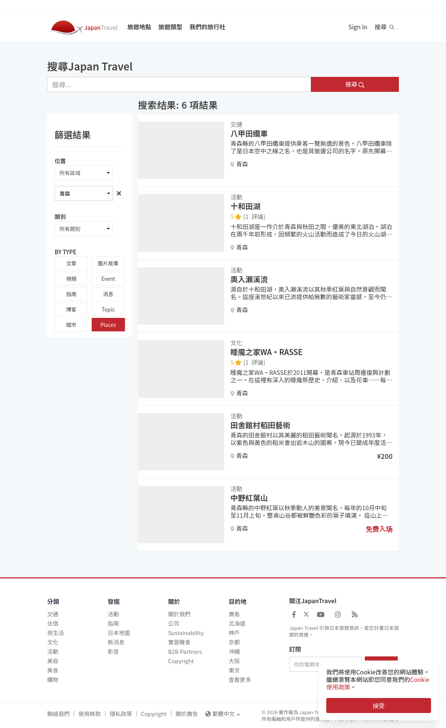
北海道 (237, 623)
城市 (71, 324)
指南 (71, 294)
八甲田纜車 (249, 133)
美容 (52, 661)
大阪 (234, 661)
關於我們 (179, 614)
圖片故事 (108, 263)
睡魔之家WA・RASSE (266, 351)
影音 (113, 651)
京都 (234, 642)
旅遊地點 (139, 26)
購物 (52, 679)
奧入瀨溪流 (249, 279)
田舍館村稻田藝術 (260, 424)
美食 (52, 670)
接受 (379, 705)
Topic (107, 309)
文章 (71, 263)
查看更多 (240, 679)
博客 (71, 309)
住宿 (52, 623)
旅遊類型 (170, 26)
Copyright (181, 661)
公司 (173, 623)
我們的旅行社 (207, 26)
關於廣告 (186, 714)
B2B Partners (185, 651)
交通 (52, 614)
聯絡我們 (58, 714)
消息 (108, 294)
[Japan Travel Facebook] (294, 614)
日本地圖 (119, 633)
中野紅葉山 (249, 497)
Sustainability (186, 633)
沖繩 (234, 651)
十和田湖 (245, 206)
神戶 (234, 633)
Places (108, 324)
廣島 (234, 614)
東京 (234, 670)
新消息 (116, 642)
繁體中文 (222, 714)
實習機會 (179, 642)
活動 (52, 651)
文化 (52, 642)
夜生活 (55, 633)
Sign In (357, 26)
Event (108, 278)
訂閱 (295, 649)
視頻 (71, 278)
